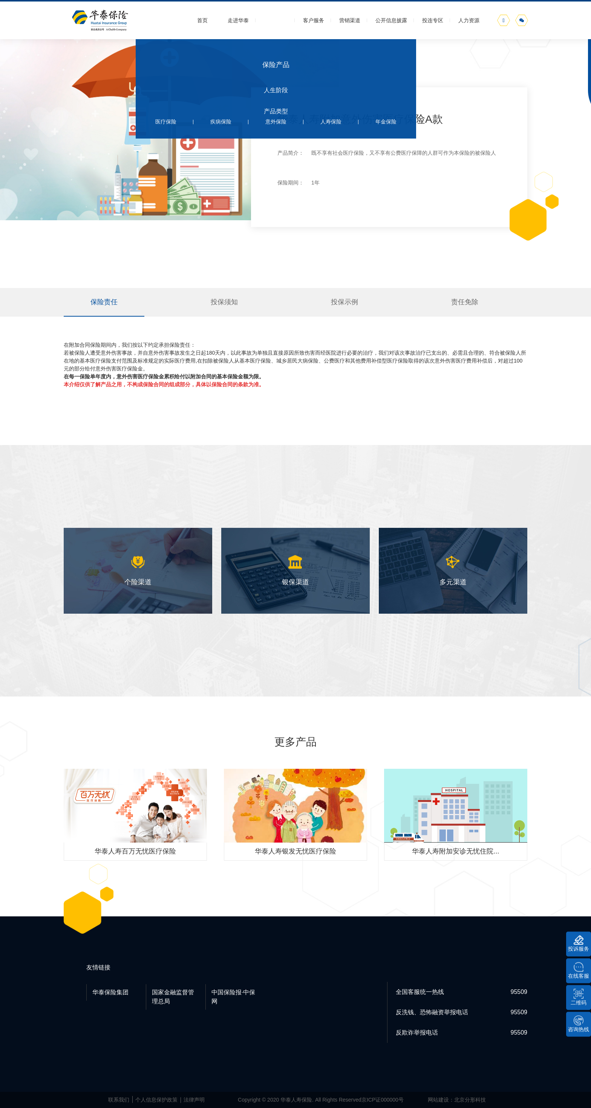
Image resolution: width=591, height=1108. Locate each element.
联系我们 (118, 1100)
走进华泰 (238, 20)
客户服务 (313, 20)
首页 (202, 20)
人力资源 (468, 20)
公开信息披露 (391, 20)
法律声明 (194, 1100)
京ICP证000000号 (382, 1100)
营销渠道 (349, 20)
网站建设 (438, 1100)
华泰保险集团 (110, 992)
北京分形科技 (470, 1100)
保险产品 (276, 20)
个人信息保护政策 (156, 1100)
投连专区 (432, 20)
